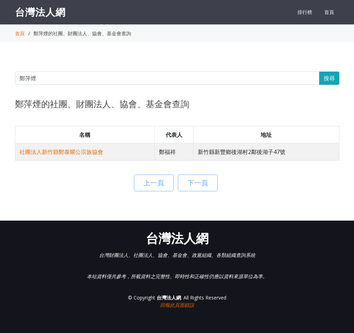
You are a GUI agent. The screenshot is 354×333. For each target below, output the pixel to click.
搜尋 (329, 78)
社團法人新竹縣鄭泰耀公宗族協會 (61, 152)
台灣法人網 (40, 11)
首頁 (329, 12)
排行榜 (304, 12)
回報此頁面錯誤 (177, 305)
